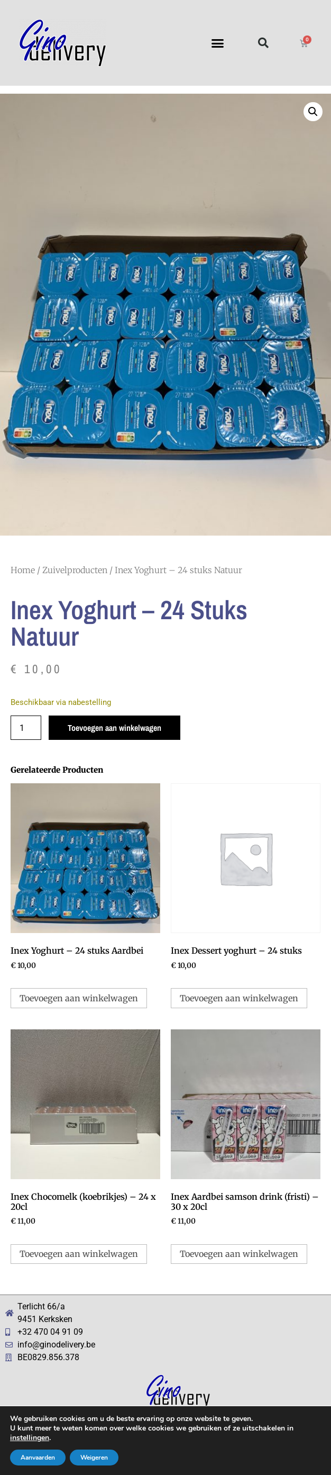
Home (23, 570)
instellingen (29, 1438)
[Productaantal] (26, 728)
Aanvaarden (38, 1457)
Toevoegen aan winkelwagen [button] (79, 998)
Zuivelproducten (74, 570)
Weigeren (94, 1457)
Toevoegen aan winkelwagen (114, 728)
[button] (218, 43)
